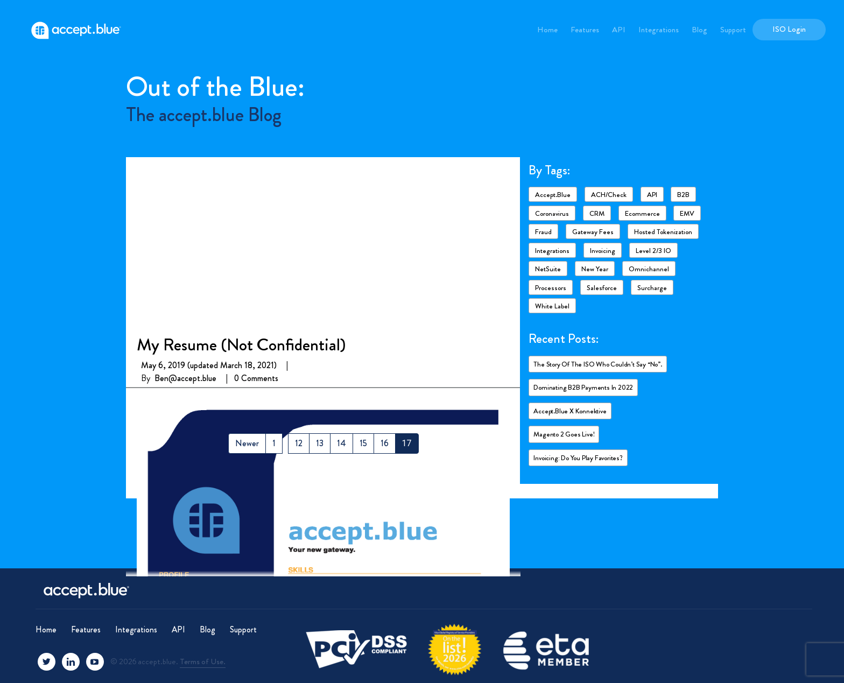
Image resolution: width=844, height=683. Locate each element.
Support (733, 30)
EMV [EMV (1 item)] (687, 213)
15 (363, 443)
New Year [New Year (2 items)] (594, 269)
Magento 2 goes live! (563, 434)
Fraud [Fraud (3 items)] (543, 232)
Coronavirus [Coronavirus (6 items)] (552, 213)
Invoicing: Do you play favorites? (577, 458)
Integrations (658, 30)
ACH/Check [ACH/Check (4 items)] (609, 194)
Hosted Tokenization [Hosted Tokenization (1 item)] (663, 232)
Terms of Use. (203, 661)
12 (299, 443)
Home (547, 30)
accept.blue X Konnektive (569, 411)
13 (319, 443)
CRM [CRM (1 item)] (596, 213)
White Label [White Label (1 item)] (552, 306)
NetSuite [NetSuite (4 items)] (548, 269)
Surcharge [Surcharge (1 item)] (652, 288)
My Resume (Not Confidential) (241, 175)
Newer (247, 443)
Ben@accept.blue (185, 209)
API (618, 30)
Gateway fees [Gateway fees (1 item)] (593, 232)
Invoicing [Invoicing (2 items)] (602, 250)
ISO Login (789, 29)
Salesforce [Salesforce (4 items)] (602, 288)
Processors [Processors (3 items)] (550, 288)
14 (341, 443)
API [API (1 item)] (652, 194)
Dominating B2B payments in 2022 (583, 387)
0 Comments (256, 209)
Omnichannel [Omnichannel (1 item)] (649, 269)
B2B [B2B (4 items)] (683, 194)
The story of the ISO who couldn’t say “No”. (597, 364)
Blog (699, 30)
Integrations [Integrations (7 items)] (552, 250)
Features (585, 30)
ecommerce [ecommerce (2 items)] (642, 213)
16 (385, 443)
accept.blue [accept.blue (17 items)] (553, 194)
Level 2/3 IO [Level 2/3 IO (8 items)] (653, 250)
